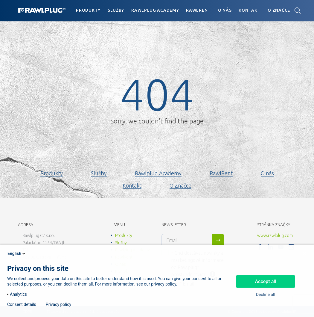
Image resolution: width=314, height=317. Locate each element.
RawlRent (198, 10)
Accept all (265, 281)
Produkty (88, 10)
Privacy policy (58, 304)
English (16, 253)
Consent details (21, 304)
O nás (225, 10)
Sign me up (218, 240)
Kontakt (249, 10)
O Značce (279, 10)
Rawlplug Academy (155, 10)
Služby (116, 10)
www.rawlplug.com (275, 235)
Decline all (265, 294)
